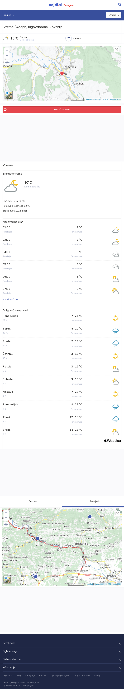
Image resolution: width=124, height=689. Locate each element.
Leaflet (89, 99)
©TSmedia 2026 (114, 99)
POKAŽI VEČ (8, 299)
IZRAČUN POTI (62, 109)
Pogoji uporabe (82, 675)
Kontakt (43, 675)
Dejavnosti (8, 675)
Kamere (76, 38)
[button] (6, 62)
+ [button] (7, 50)
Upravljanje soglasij (60, 675)
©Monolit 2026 (99, 99)
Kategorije (30, 675)
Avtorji (97, 675)
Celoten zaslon (116, 49)
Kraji (19, 675)
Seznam (31, 501)
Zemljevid (93, 501)
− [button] (7, 56)
